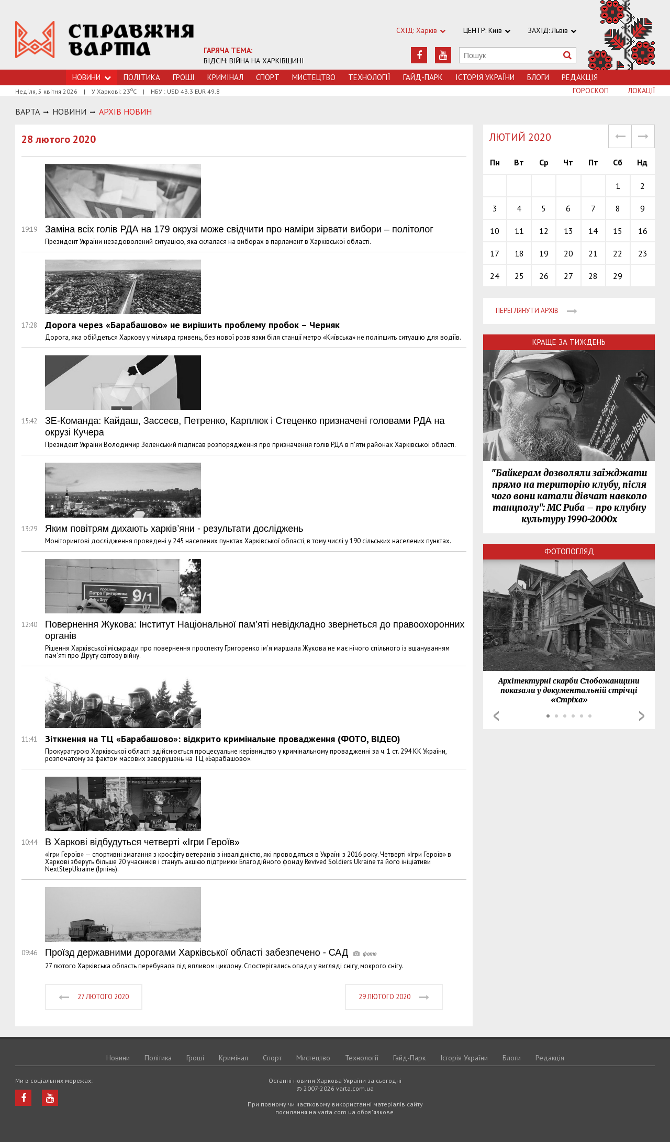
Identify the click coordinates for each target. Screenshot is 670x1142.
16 (642, 231)
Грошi (184, 77)
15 (617, 231)
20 (568, 253)
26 (544, 276)
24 (494, 276)
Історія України (485, 77)
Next (641, 716)
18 (519, 253)
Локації (641, 90)
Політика (142, 77)
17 (494, 253)
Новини (118, 1057)
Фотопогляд (569, 551)
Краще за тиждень (569, 342)
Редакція (580, 77)
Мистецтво (314, 77)
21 (593, 253)
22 (617, 253)
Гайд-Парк (423, 77)
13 (568, 231)
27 (568, 276)
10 (494, 231)
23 (642, 253)
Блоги (538, 77)
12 (544, 231)
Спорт (268, 77)
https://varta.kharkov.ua (104, 40)
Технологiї (369, 77)
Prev (496, 716)
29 (617, 276)
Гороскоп (591, 90)
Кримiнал (225, 77)
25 (519, 276)
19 (544, 253)
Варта (27, 111)
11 (519, 231)
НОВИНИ (69, 111)
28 (593, 276)
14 (593, 231)
